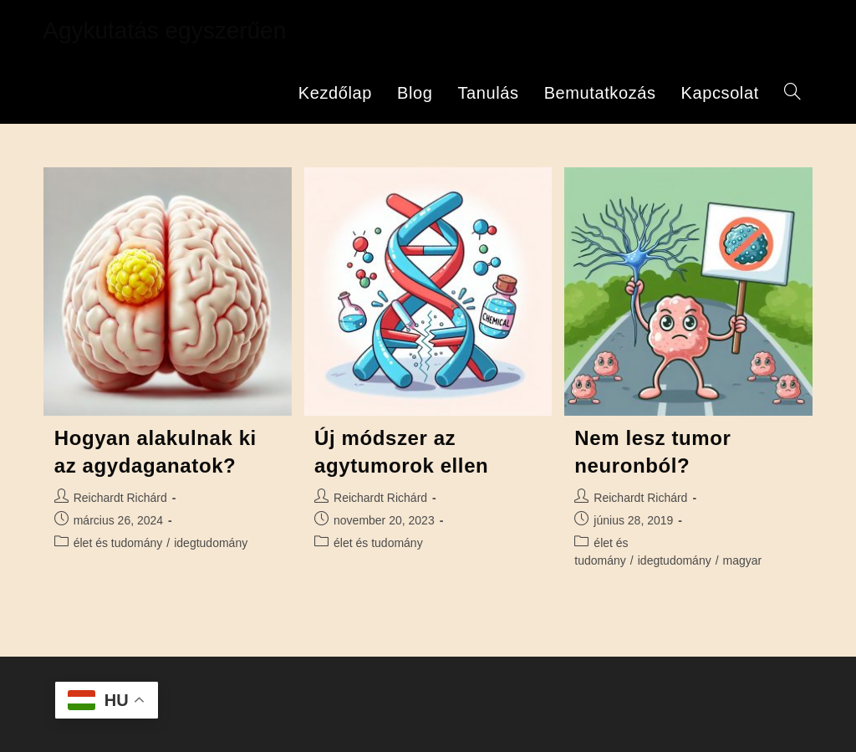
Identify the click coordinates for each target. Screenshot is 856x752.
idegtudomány (210, 543)
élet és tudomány (118, 543)
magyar (742, 560)
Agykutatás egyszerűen (164, 30)
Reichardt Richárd (120, 497)
